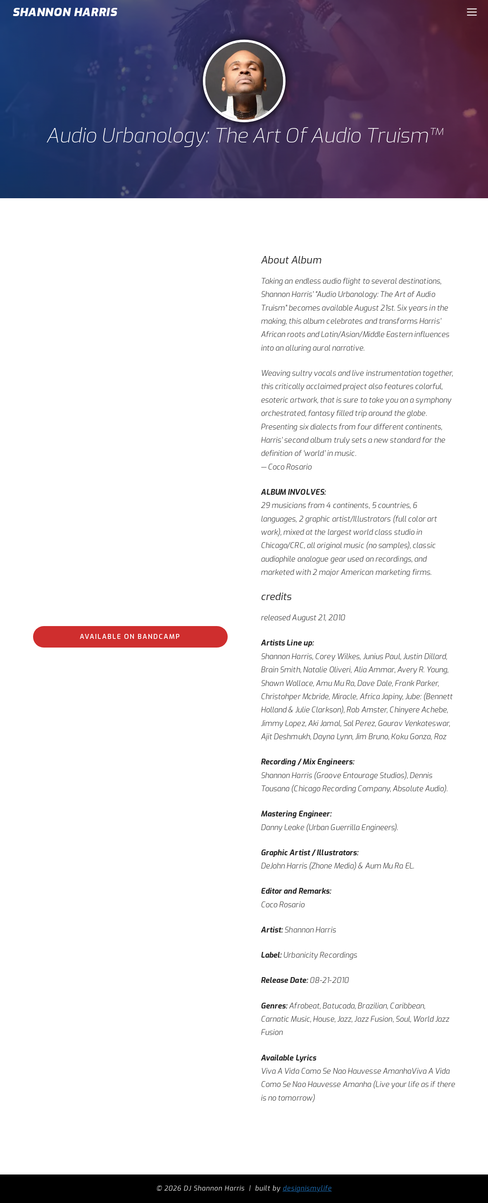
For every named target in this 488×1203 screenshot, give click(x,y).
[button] (472, 12)
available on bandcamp (130, 636)
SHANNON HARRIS (64, 12)
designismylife (307, 1188)
